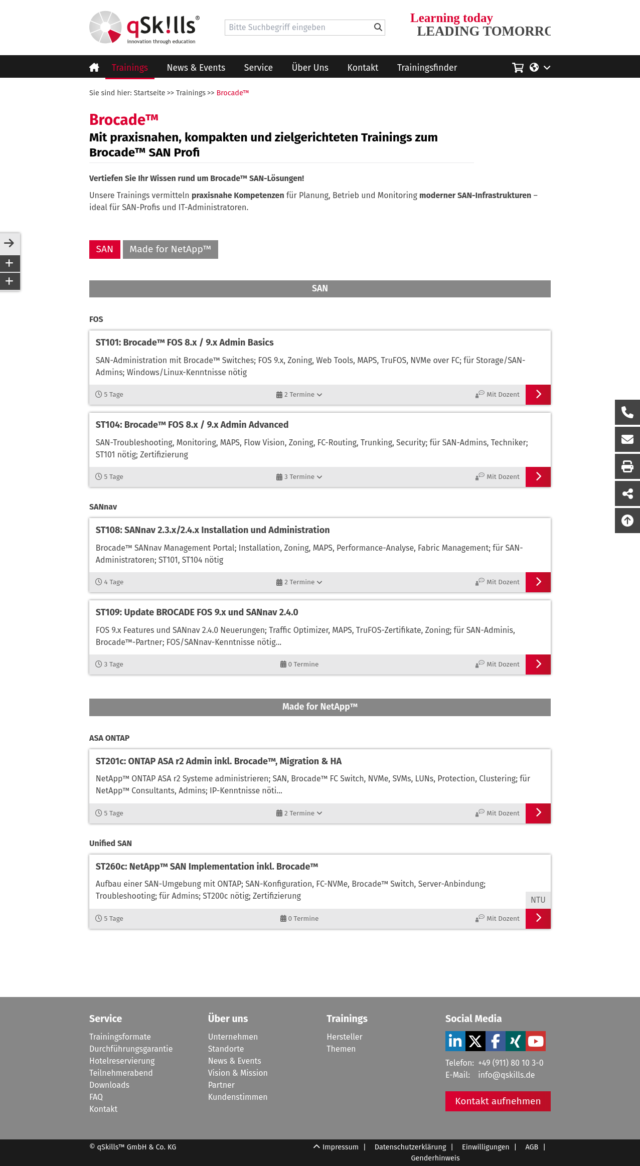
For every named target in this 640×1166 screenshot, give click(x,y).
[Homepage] (144, 27)
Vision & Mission (238, 1073)
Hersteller (344, 1037)
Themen (341, 1049)
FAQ (96, 1097)
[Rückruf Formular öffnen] (627, 412)
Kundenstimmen (238, 1097)
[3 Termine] (299, 477)
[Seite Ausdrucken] (627, 466)
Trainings (130, 68)
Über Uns (310, 68)
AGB (531, 1147)
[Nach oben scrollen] (627, 520)
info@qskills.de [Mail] (506, 1075)
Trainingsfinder (427, 68)
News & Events (196, 68)
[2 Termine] (299, 395)
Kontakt (363, 68)
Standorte (226, 1049)
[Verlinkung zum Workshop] (320, 357)
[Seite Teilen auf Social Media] (627, 493)
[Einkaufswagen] (518, 66)
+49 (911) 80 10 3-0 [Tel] (510, 1063)
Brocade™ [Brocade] (232, 93)
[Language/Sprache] (540, 66)
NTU (538, 900)
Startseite (150, 93)
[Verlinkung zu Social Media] (455, 1041)
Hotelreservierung (121, 1061)
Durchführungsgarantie (131, 1049)
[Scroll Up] (316, 1152)
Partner (221, 1085)
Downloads (109, 1085)
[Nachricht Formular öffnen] (627, 439)
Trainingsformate (120, 1037)
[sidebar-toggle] (9, 243)
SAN (104, 249)
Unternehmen (233, 1037)
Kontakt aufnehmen (498, 1101)
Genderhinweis (435, 1158)
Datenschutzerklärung (410, 1147)
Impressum (341, 1147)
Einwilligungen (486, 1147)
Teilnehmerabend (121, 1073)
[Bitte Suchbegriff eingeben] (378, 28)
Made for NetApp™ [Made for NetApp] (170, 249)
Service (258, 68)
